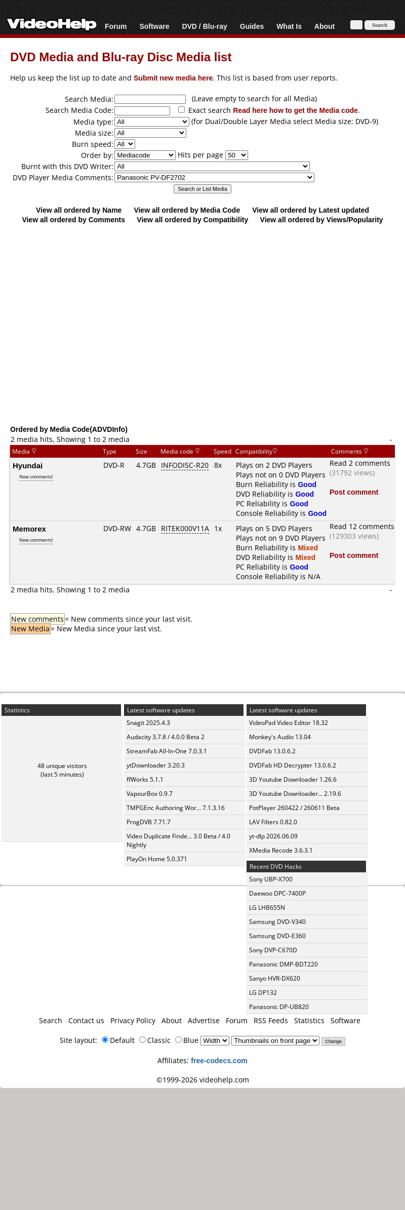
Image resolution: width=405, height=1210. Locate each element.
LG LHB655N (267, 907)
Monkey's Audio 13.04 (280, 737)
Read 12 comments (362, 526)
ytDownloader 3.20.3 (156, 765)
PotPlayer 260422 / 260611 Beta (294, 807)
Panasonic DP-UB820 (279, 1006)
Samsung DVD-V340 (277, 921)
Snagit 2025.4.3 (148, 722)
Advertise (204, 1020)
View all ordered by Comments (73, 219)
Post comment (354, 492)
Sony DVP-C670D (273, 950)
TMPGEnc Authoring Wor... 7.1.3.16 (176, 807)
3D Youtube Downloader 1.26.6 (293, 779)
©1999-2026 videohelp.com (202, 1079)
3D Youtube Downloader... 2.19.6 (295, 793)
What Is (289, 26)
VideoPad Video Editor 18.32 (288, 722)
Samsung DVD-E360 (277, 936)
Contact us (86, 1020)
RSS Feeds (271, 1020)
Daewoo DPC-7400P (277, 893)
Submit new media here (173, 78)
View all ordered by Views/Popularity (321, 219)
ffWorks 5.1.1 (145, 779)
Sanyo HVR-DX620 (274, 978)
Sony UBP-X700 (271, 879)
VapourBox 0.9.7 (150, 793)
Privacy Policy (132, 1020)
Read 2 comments (360, 463)
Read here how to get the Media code (295, 110)
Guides (252, 26)
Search (50, 1020)
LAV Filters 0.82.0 (273, 822)
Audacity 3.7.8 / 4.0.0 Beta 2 (166, 737)
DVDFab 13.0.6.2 (272, 751)
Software (154, 26)
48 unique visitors (62, 765)
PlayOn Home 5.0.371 (157, 859)
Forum (116, 26)
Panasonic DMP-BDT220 (283, 964)
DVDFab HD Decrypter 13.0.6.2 (292, 765)
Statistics (309, 1020)
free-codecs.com (219, 1060)
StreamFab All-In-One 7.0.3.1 (167, 751)
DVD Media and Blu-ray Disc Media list (120, 56)
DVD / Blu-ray (204, 26)
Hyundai (28, 465)
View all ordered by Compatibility (192, 219)
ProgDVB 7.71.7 (149, 822)
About (324, 26)
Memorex (29, 528)
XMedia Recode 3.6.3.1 (281, 850)
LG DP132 (263, 992)
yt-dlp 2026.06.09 (273, 836)
